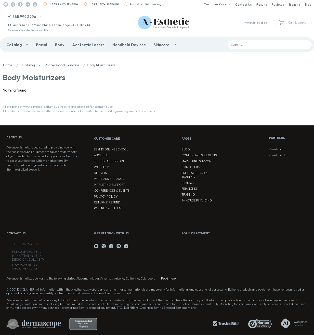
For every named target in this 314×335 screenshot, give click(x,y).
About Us (101, 155)
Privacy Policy (106, 196)
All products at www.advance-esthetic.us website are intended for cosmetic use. (57, 106)
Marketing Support (109, 185)
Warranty (102, 167)
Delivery (100, 173)
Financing (189, 188)
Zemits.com (277, 149)
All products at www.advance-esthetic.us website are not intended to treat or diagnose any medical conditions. (79, 111)
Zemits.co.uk (277, 155)
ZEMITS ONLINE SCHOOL (111, 149)
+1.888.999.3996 (22, 16)
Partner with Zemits (109, 208)
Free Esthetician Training (195, 175)
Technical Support (109, 161)
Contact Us (243, 4)
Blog (308, 4)
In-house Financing (197, 200)
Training (294, 4)
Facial (41, 44)
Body (59, 44)
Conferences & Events (111, 190)
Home (11, 65)
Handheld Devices (129, 44)
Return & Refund (107, 202)
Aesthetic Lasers (88, 44)
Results (261, 4)
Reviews (278, 4)
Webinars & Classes (109, 179)
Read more (168, 278)
